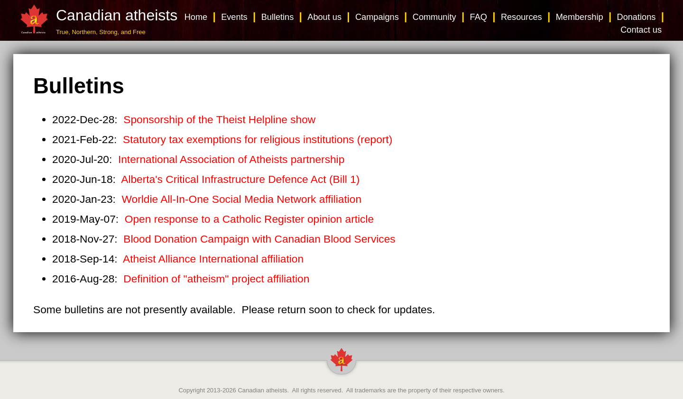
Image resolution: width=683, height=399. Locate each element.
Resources (521, 17)
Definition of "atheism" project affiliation (216, 278)
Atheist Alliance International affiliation (213, 259)
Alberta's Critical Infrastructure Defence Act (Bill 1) (240, 179)
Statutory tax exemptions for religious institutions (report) (257, 139)
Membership (579, 17)
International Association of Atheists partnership (231, 159)
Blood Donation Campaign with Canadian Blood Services (259, 239)
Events (234, 17)
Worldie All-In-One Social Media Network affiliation (242, 199)
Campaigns (377, 17)
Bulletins (277, 17)
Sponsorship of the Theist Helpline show (219, 119)
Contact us (641, 30)
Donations (636, 17)
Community (434, 17)
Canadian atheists (262, 390)
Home (196, 17)
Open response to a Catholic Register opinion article (249, 219)
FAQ (478, 17)
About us (324, 17)
